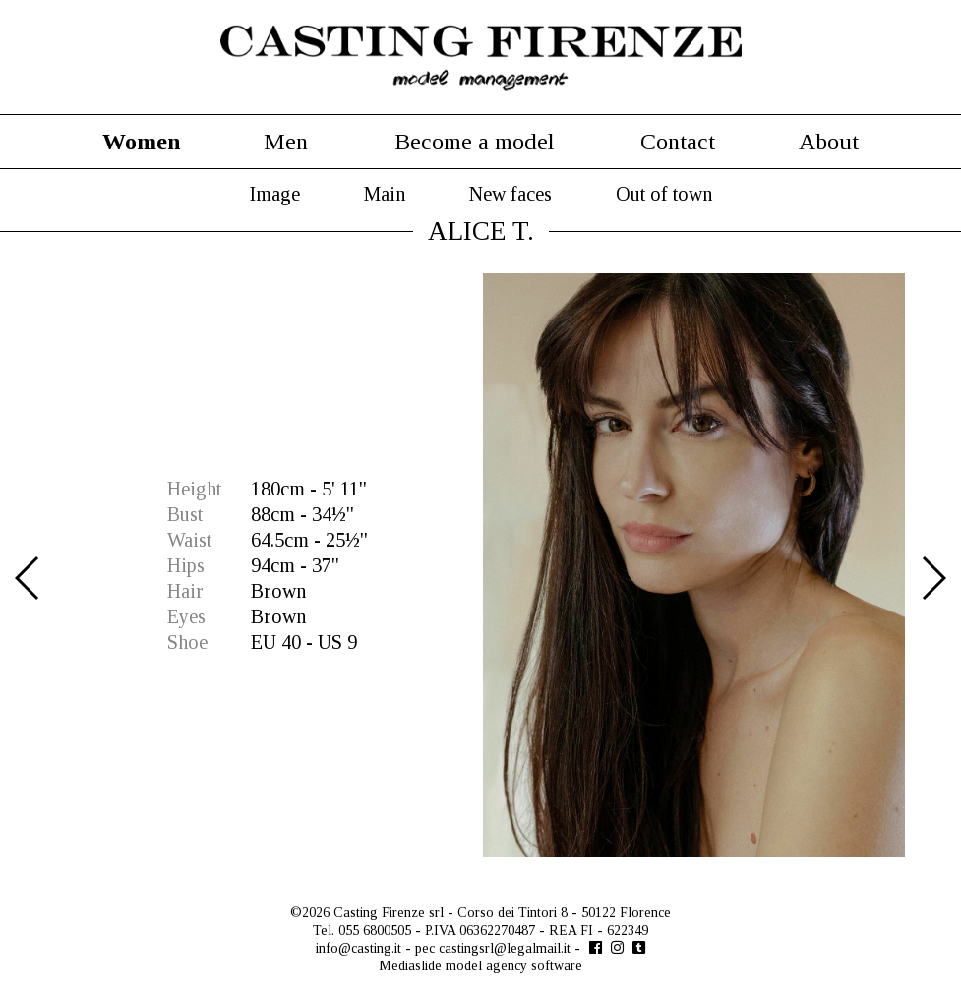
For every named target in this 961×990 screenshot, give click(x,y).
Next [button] (933, 578)
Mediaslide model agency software (480, 966)
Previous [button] (28, 578)
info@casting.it (358, 948)
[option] (480, 565)
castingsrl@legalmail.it (505, 948)
